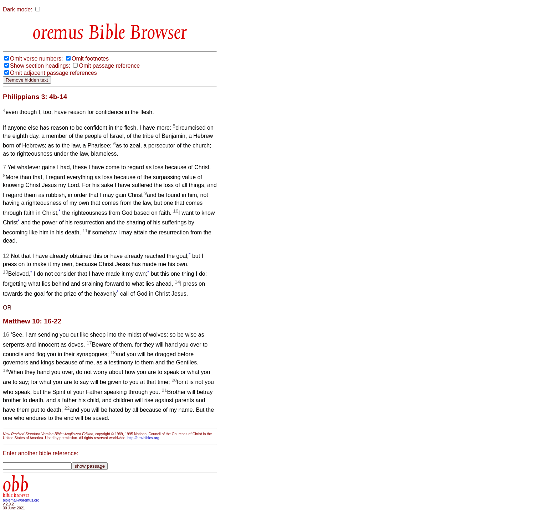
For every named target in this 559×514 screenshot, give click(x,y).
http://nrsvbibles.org (143, 438)
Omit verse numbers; (36, 59)
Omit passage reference (109, 66)
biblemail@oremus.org (21, 500)
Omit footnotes (90, 59)
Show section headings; (40, 66)
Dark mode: (17, 9)
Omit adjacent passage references (53, 73)
